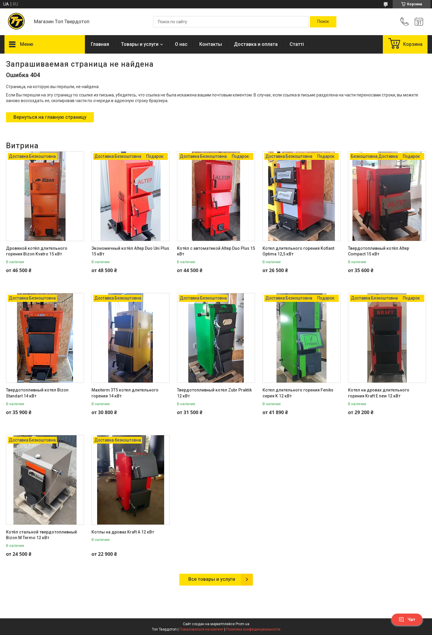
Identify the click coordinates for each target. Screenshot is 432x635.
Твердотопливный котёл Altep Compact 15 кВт (378, 251)
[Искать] (323, 21)
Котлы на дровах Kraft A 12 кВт (122, 532)
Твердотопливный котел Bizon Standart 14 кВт (37, 393)
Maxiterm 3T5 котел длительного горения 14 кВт (124, 393)
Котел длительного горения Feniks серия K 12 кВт (297, 393)
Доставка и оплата (256, 44)
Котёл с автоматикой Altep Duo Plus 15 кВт (216, 251)
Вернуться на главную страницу (49, 117)
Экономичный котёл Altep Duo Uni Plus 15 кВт (130, 251)
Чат (407, 619)
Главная (100, 44)
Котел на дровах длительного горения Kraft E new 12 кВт (378, 393)
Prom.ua (242, 624)
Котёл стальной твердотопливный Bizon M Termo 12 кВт (41, 535)
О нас (181, 44)
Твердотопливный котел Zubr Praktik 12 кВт (214, 393)
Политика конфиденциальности (253, 629)
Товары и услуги (139, 44)
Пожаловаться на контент (201, 629)
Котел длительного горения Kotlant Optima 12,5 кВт (298, 251)
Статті (297, 44)
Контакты (210, 44)
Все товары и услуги (211, 579)
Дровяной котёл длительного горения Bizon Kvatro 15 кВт (36, 251)
